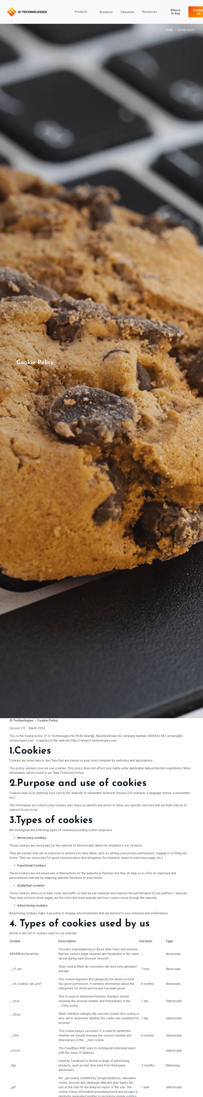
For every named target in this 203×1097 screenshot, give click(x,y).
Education (127, 12)
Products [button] (81, 12)
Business (106, 12)
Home (169, 30)
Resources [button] (149, 12)
